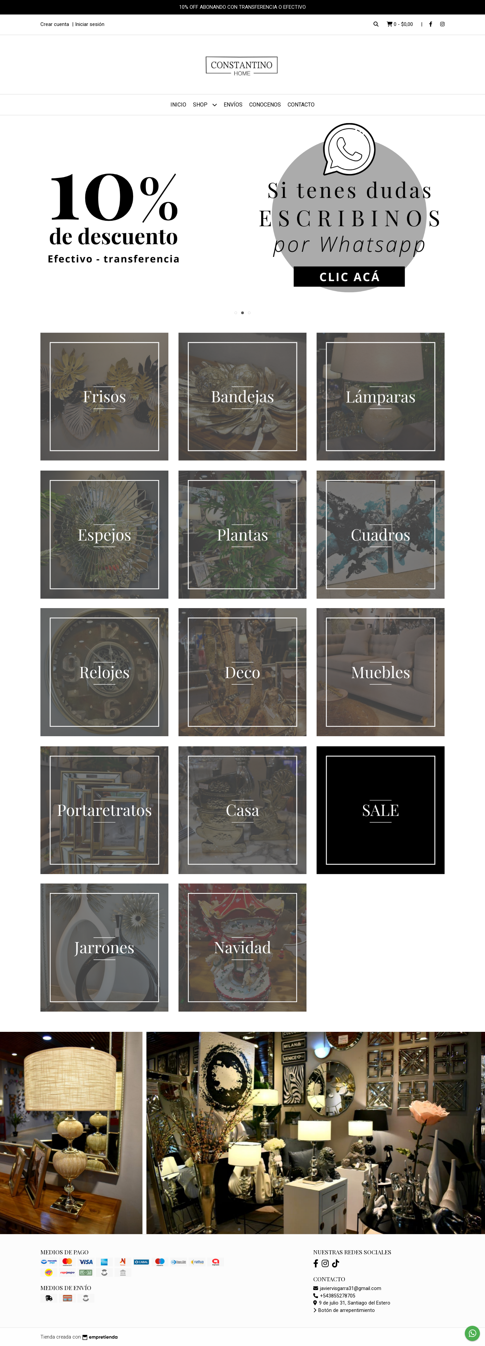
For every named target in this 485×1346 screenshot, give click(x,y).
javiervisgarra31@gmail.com (347, 1288)
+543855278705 (334, 1296)
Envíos (233, 104)
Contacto (301, 104)
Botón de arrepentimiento (344, 1310)
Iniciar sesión (89, 24)
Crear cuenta (54, 24)
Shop (205, 104)
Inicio (178, 104)
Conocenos (265, 104)
